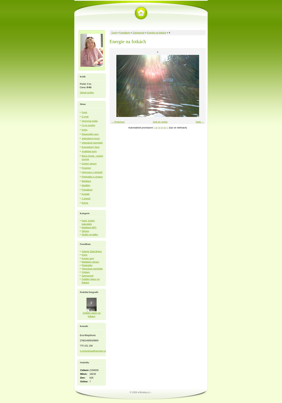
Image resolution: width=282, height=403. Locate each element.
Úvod (114, 32)
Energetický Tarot (90, 147)
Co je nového (88, 125)
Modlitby (86, 185)
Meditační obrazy (90, 262)
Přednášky (87, 265)
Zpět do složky (160, 122)
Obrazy (85, 231)
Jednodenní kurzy (91, 138)
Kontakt (85, 194)
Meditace (86, 181)
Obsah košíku (87, 92)
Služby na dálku (90, 234)
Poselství (86, 168)
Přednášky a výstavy (92, 176)
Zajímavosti (138, 32)
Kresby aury (88, 258)
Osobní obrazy (89, 163)
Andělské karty (89, 151)
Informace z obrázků (92, 172)
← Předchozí (118, 122)
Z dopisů (86, 198)
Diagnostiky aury (90, 134)
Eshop (85, 203)
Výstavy (86, 272)
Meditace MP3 (89, 227)
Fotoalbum (124, 32)
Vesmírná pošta (90, 121)
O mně (85, 116)
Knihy (84, 129)
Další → (200, 122)
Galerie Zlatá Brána (92, 251)
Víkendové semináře (92, 142)
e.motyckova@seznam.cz (93, 351)
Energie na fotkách (156, 32)
